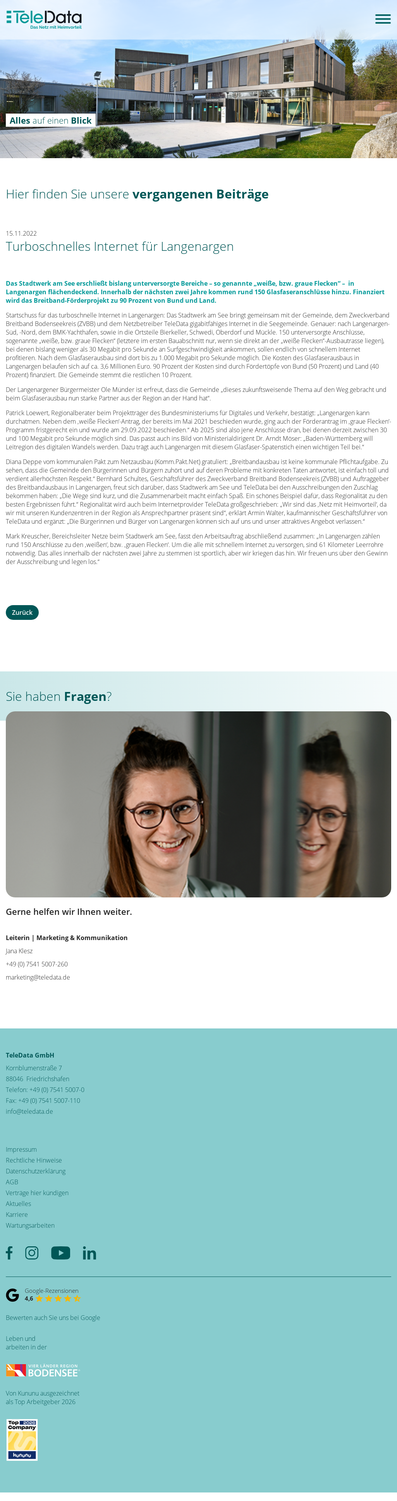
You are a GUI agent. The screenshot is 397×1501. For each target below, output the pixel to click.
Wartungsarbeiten (30, 1225)
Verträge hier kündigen (37, 1193)
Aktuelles (18, 1203)
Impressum (21, 1149)
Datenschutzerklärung (35, 1171)
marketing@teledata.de (38, 977)
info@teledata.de (29, 1111)
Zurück (22, 612)
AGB (12, 1182)
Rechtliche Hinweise (34, 1160)
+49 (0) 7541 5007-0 (56, 1089)
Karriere (17, 1214)
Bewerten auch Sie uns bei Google (53, 1317)
